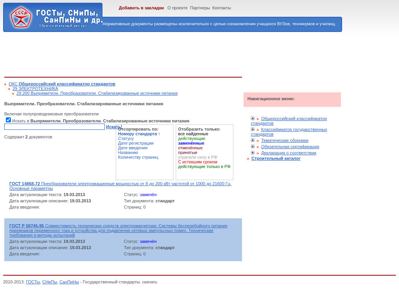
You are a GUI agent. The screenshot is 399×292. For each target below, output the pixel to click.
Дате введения (133, 147)
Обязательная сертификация (290, 146)
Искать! (114, 126)
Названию (128, 152)
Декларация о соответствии (288, 152)
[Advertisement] (146, 53)
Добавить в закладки (141, 7)
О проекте (178, 7)
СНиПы (49, 282)
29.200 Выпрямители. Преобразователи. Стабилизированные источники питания (97, 93)
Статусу (126, 138)
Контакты (221, 7)
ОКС (62, 83)
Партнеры (200, 7)
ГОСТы (33, 282)
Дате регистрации (136, 143)
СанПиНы (69, 282)
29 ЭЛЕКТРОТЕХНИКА (35, 88)
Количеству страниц (138, 157)
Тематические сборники (285, 140)
